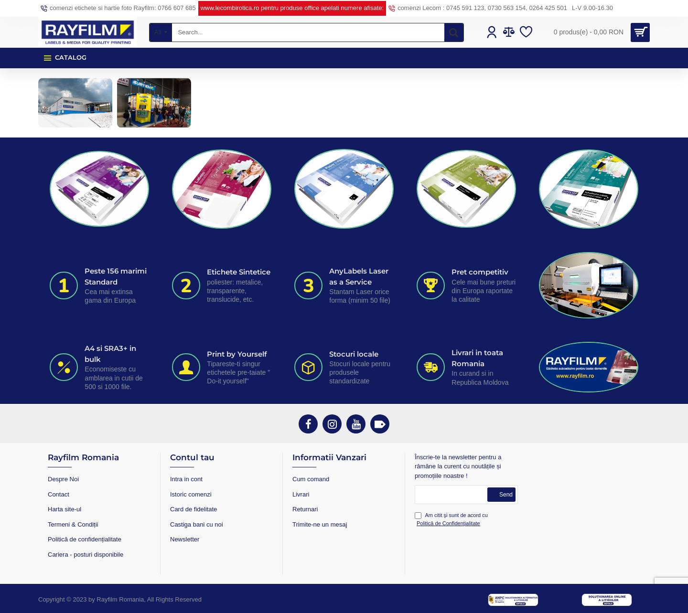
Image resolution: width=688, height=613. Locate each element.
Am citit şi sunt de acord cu (451, 520)
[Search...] (453, 32)
